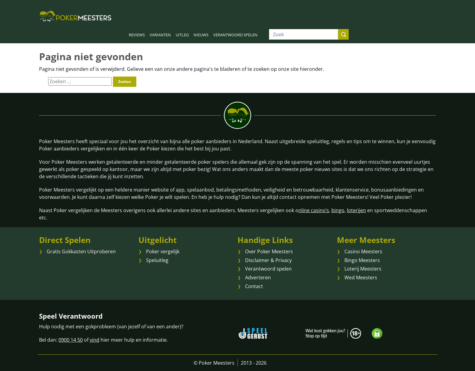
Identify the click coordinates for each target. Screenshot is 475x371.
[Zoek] (303, 34)
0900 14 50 (70, 340)
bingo (337, 210)
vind (94, 340)
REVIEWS (137, 35)
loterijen (356, 210)
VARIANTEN (160, 35)
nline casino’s (313, 210)
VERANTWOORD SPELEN (235, 35)
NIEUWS (201, 35)
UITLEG (182, 35)
